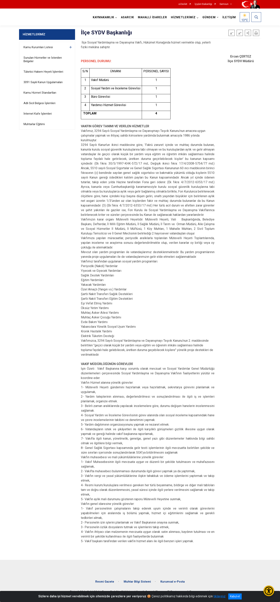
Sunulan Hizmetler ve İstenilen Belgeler (43, 59)
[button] (248, 33)
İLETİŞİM (229, 17)
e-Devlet (182, 4)
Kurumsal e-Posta (172, 581)
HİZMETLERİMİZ (34, 34)
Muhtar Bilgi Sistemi (137, 581)
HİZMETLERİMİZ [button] (183, 17)
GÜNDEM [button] (209, 17)
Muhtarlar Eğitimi (34, 124)
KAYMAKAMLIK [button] (103, 17)
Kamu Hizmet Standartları (40, 92)
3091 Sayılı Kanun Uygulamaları (43, 82)
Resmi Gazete (104, 581)
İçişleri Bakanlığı (203, 4)
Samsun (224, 4)
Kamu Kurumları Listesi (38, 47)
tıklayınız (220, 596)
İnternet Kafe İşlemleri (38, 113)
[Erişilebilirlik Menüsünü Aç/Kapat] (268, 590)
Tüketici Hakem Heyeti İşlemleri (43, 71)
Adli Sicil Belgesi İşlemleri (39, 103)
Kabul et (235, 596)
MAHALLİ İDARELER (152, 17)
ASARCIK (127, 17)
